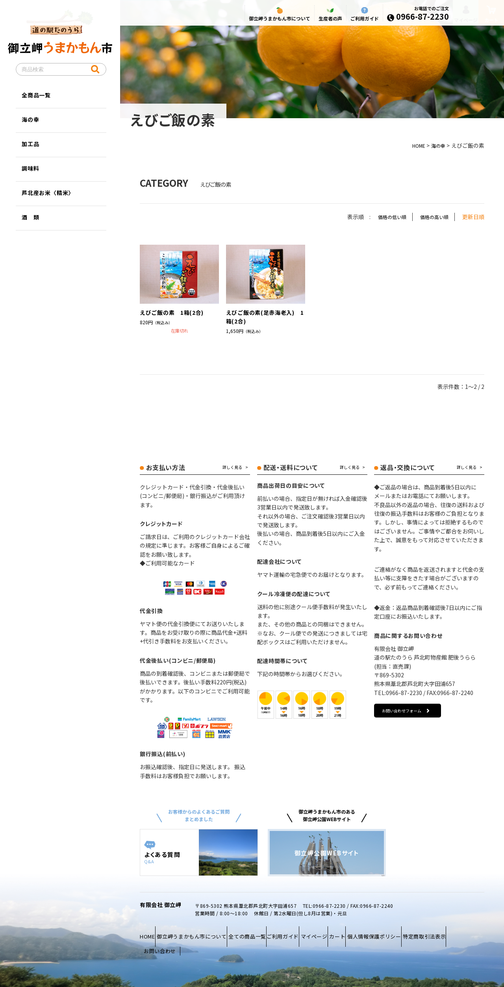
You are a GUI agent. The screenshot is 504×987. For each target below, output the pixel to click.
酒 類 (30, 217)
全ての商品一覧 (263, 930)
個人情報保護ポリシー (421, 930)
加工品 (30, 144)
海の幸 (437, 145)
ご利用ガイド (353, 21)
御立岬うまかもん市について (267, 21)
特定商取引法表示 (165, 939)
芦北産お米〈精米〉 (48, 193)
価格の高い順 (431, 217)
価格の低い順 (385, 217)
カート (377, 930)
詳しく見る (232, 467)
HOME (415, 145)
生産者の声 (318, 21)
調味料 (30, 168)
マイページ (457, 22)
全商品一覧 (36, 95)
